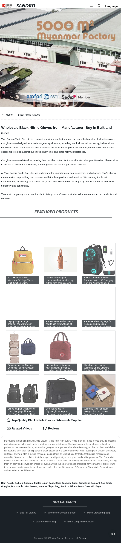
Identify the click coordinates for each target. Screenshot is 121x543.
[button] (91, 6)
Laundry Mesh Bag (48, 521)
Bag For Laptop (29, 512)
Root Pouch (7, 483)
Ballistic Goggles (24, 483)
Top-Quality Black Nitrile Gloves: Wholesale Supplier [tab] (45, 420)
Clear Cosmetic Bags (66, 483)
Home (9, 114)
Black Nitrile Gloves (29, 114)
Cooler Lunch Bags (44, 483)
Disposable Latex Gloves (24, 486)
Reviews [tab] (51, 428)
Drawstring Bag (87, 483)
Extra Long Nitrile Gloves (82, 521)
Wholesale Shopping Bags (63, 512)
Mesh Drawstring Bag (100, 512)
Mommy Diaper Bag (49, 486)
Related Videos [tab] (19, 428)
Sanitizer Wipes (68, 486)
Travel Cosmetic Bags (89, 486)
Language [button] (111, 6)
